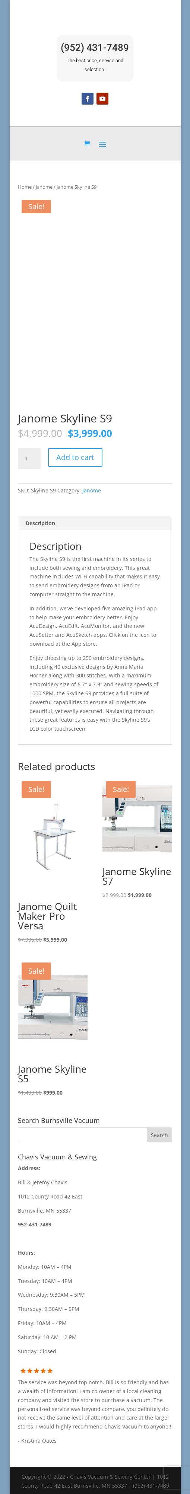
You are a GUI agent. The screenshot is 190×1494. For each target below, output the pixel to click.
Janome (44, 186)
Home (25, 186)
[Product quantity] (29, 457)
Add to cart (75, 456)
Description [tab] (40, 521)
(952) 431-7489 (95, 47)
